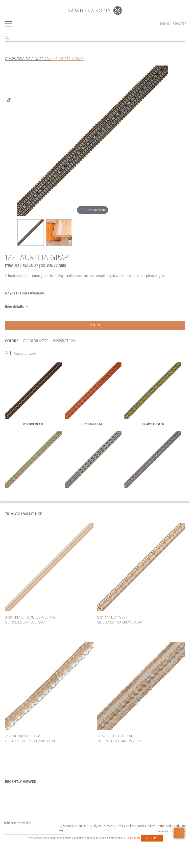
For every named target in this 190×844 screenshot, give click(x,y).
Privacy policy (125, 826)
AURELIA (41, 59)
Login (95, 325)
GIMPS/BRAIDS (17, 59)
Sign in (165, 23)
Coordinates (35, 341)
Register (179, 23)
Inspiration (64, 341)
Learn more (133, 837)
